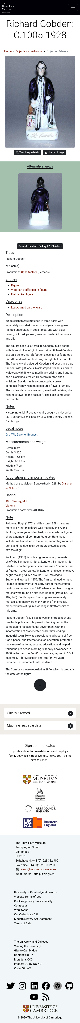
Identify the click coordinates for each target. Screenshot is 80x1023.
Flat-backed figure (22, 294)
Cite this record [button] (18, 713)
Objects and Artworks (29, 51)
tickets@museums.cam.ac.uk (38, 869)
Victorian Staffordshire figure (29, 289)
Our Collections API (26, 914)
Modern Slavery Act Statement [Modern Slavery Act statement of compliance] (33, 919)
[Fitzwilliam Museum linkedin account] (46, 985)
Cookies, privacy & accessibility (33, 901)
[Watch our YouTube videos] (34, 997)
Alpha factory (29, 272)
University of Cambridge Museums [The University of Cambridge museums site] (35, 892)
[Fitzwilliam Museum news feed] (45, 997)
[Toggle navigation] (73, 7)
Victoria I (11, 505)
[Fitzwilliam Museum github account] (69, 985)
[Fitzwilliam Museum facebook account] (34, 985)
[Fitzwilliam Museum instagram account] (23, 985)
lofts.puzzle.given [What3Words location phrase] (43, 874)
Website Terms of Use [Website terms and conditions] (27, 896)
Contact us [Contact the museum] (21, 905)
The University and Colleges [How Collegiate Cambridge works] (31, 941)
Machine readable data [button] (24, 725)
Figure (15, 285)
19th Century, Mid (16, 501)
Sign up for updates (40, 746)
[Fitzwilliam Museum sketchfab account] (58, 985)
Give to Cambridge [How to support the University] (25, 950)
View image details (28, 152)
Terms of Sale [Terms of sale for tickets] (22, 923)
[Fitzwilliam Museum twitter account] (11, 985)
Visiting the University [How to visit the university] (27, 946)
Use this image (54, 152)
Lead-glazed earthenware (26, 307)
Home (8, 51)
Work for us (21, 910)
